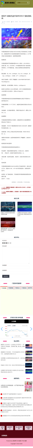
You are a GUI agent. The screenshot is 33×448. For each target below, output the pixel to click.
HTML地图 (24, 440)
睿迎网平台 (9, 427)
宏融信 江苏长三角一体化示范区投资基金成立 (13, 365)
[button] (2, 329)
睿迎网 (2, 427)
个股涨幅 (3, 288)
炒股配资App (28, 427)
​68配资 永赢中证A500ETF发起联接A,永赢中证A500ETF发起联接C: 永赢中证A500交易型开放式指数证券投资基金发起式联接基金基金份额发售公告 (16, 405)
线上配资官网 (19, 427)
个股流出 (24, 288)
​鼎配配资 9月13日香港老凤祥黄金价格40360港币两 (16, 415)
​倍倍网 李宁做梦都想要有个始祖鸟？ (12, 394)
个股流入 (17, 288)
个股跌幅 (10, 288)
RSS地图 (18, 440)
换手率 (30, 288)
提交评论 (6, 276)
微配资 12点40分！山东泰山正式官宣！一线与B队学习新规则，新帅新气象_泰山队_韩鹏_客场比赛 (13, 346)
